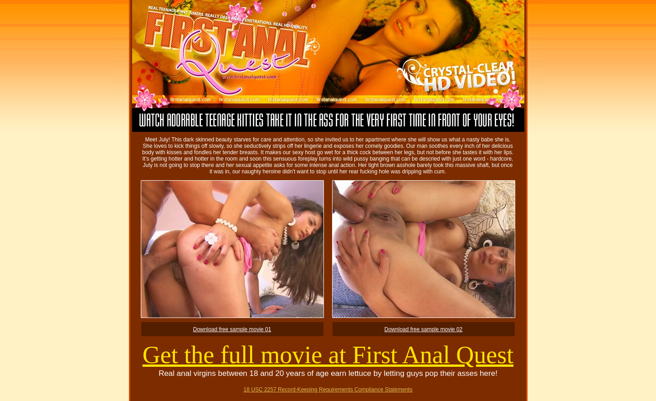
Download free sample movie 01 (232, 329)
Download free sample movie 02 (423, 329)
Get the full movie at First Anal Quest (328, 355)
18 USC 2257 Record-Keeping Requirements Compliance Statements (328, 389)
